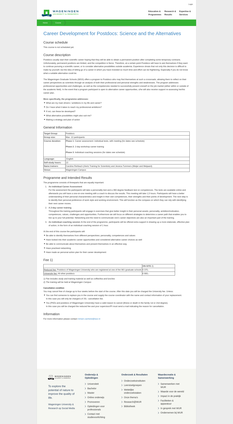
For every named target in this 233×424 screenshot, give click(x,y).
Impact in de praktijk (171, 396)
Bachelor (91, 388)
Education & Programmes (154, 13)
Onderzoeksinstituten (134, 380)
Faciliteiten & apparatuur (167, 402)
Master (90, 393)
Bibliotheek (129, 406)
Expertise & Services (185, 13)
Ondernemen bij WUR (172, 412)
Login (190, 4)
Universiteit (93, 384)
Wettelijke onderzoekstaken (132, 391)
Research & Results (170, 13)
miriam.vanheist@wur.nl (89, 319)
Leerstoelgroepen (133, 385)
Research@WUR (133, 402)
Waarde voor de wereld (172, 391)
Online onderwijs (95, 397)
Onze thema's (131, 397)
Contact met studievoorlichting (96, 415)
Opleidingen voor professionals (96, 408)
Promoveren (93, 402)
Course (58, 23)
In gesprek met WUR (171, 408)
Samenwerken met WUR (170, 385)
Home (45, 23)
